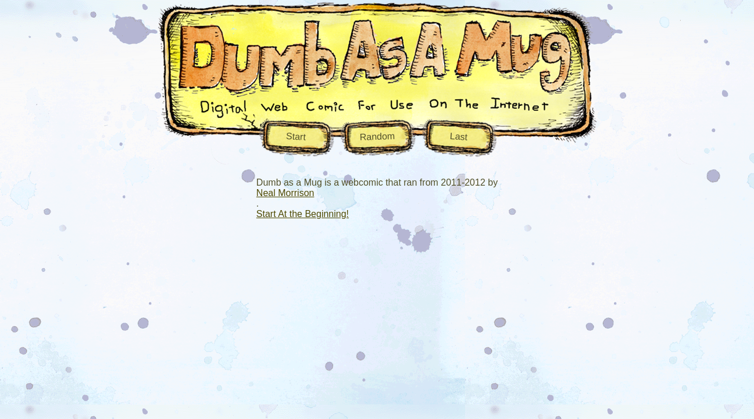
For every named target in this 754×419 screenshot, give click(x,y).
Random (377, 135)
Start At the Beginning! (302, 214)
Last (458, 135)
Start (295, 136)
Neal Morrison (285, 193)
